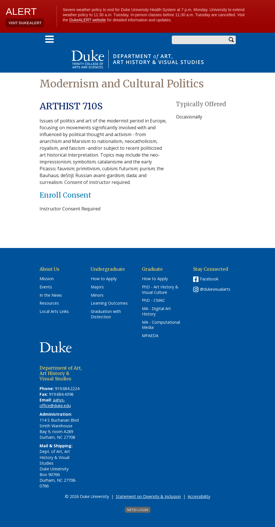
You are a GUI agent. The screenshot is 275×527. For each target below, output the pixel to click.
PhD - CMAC (153, 300)
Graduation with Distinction (106, 314)
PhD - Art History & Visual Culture (160, 289)
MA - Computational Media (161, 325)
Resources (49, 303)
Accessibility (199, 496)
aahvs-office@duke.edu (55, 402)
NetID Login (137, 510)
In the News (51, 295)
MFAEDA (150, 335)
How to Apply (104, 278)
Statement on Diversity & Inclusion (148, 496)
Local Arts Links (54, 311)
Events (46, 287)
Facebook (209, 279)
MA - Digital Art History (156, 311)
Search (231, 40)
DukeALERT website (87, 20)
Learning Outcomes (109, 303)
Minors (97, 295)
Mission (47, 278)
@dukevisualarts (215, 289)
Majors (97, 287)
